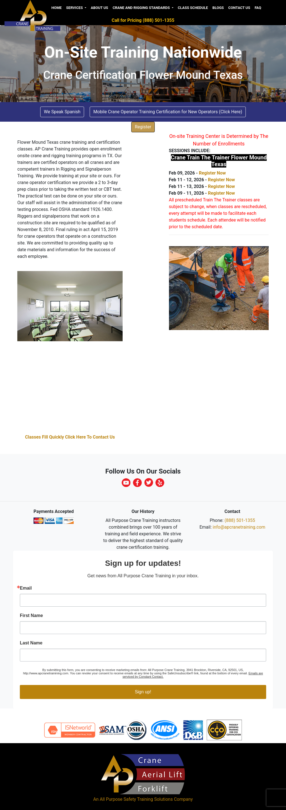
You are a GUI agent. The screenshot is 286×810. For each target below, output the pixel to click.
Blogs (218, 8)
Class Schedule (193, 8)
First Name (31, 615)
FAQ (258, 8)
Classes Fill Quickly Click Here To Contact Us (70, 437)
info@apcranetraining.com (239, 527)
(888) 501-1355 (240, 520)
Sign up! (143, 691)
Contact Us (239, 8)
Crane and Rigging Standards (142, 8)
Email (26, 588)
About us (99, 8)
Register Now (212, 173)
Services (75, 8)
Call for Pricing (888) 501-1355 (143, 20)
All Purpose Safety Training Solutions (136, 799)
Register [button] (143, 126)
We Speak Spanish (62, 111)
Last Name (31, 643)
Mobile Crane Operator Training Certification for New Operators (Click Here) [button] (167, 111)
